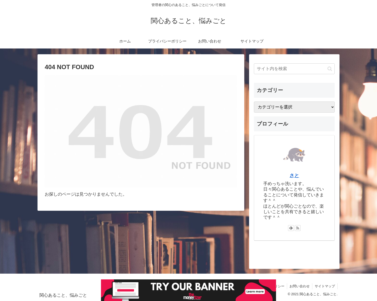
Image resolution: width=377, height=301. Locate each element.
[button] (330, 69)
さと (294, 175)
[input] (294, 68)
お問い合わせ (299, 286)
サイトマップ (325, 286)
